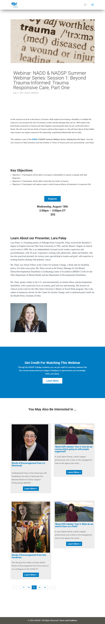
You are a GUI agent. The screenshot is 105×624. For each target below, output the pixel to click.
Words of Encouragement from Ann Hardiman (29, 556)
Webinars (35, 93)
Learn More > (30, 488)
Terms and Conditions (68, 620)
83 (45, 587)
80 (29, 587)
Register (52, 198)
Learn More (52, 380)
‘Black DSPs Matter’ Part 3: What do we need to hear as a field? (74, 525)
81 (34, 587)
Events (27, 93)
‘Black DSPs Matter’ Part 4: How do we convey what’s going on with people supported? (73, 449)
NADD (34, 139)
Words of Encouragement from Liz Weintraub (28, 464)
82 (39, 587)
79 (23, 587)
